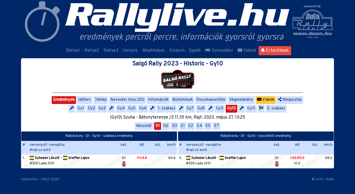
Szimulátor (219, 50)
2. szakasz (276, 108)
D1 (157, 126)
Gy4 (121, 108)
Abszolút (144, 126)
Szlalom (177, 50)
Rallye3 (110, 50)
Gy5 (131, 108)
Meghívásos (153, 50)
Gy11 (251, 108)
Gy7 (190, 108)
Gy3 (102, 108)
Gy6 (143, 108)
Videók (247, 50)
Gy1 (81, 108)
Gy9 (219, 108)
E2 (190, 126)
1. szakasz (166, 108)
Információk (158, 99)
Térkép (101, 99)
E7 (216, 126)
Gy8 (201, 108)
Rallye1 (73, 50)
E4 (199, 126)
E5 (208, 126)
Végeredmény (241, 99)
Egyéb (195, 50)
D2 (165, 126)
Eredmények (64, 99)
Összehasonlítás (210, 99)
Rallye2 (91, 50)
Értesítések (275, 50)
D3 (174, 126)
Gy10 (231, 108)
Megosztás (290, 99)
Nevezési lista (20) (127, 99)
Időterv (84, 99)
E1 (183, 126)
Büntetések (182, 99)
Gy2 (91, 108)
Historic (130, 50)
